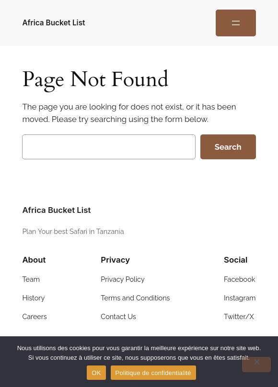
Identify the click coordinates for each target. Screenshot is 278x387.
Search (228, 147)
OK (96, 372)
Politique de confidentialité (153, 372)
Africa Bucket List (53, 22)
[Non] (256, 364)
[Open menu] (236, 23)
